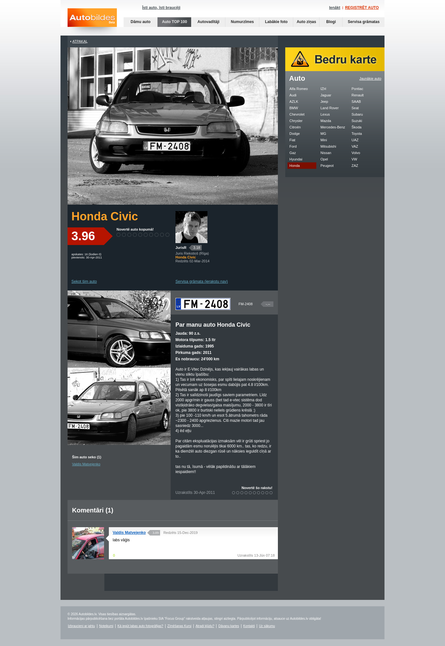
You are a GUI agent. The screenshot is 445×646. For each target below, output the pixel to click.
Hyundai (295, 159)
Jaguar (325, 95)
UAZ (355, 140)
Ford (293, 146)
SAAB (356, 101)
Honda (294, 166)
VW (354, 159)
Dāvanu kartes (228, 626)
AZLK (293, 101)
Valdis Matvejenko (86, 464)
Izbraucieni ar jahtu (81, 626)
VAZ (355, 146)
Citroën (295, 127)
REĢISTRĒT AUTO (362, 7)
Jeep (324, 101)
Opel (324, 159)
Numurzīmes (242, 22)
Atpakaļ (80, 41)
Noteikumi (106, 626)
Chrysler (296, 121)
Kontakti (249, 626)
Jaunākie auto (371, 78)
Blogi (331, 22)
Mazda (325, 121)
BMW (293, 108)
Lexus (325, 114)
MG (323, 133)
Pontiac (357, 89)
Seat (355, 108)
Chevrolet (296, 114)
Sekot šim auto (84, 281)
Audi (292, 95)
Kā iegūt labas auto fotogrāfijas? (140, 626)
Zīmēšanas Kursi (179, 626)
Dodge (294, 133)
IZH (323, 89)
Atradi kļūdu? (205, 626)
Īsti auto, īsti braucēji (161, 7)
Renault (358, 95)
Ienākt (334, 7)
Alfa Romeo (298, 89)
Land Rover (329, 108)
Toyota (357, 133)
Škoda (356, 127)
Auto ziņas (306, 22)
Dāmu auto (140, 22)
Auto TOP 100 (174, 22)
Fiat (292, 140)
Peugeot (327, 166)
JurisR (180, 247)
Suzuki (357, 121)
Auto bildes (92, 22)
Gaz (292, 153)
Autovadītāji (209, 22)
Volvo (356, 153)
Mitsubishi (328, 146)
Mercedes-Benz (332, 127)
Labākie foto (276, 22)
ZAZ (355, 166)
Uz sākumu (267, 626)
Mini (323, 140)
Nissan (325, 153)
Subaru (357, 114)
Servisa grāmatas (363, 22)
